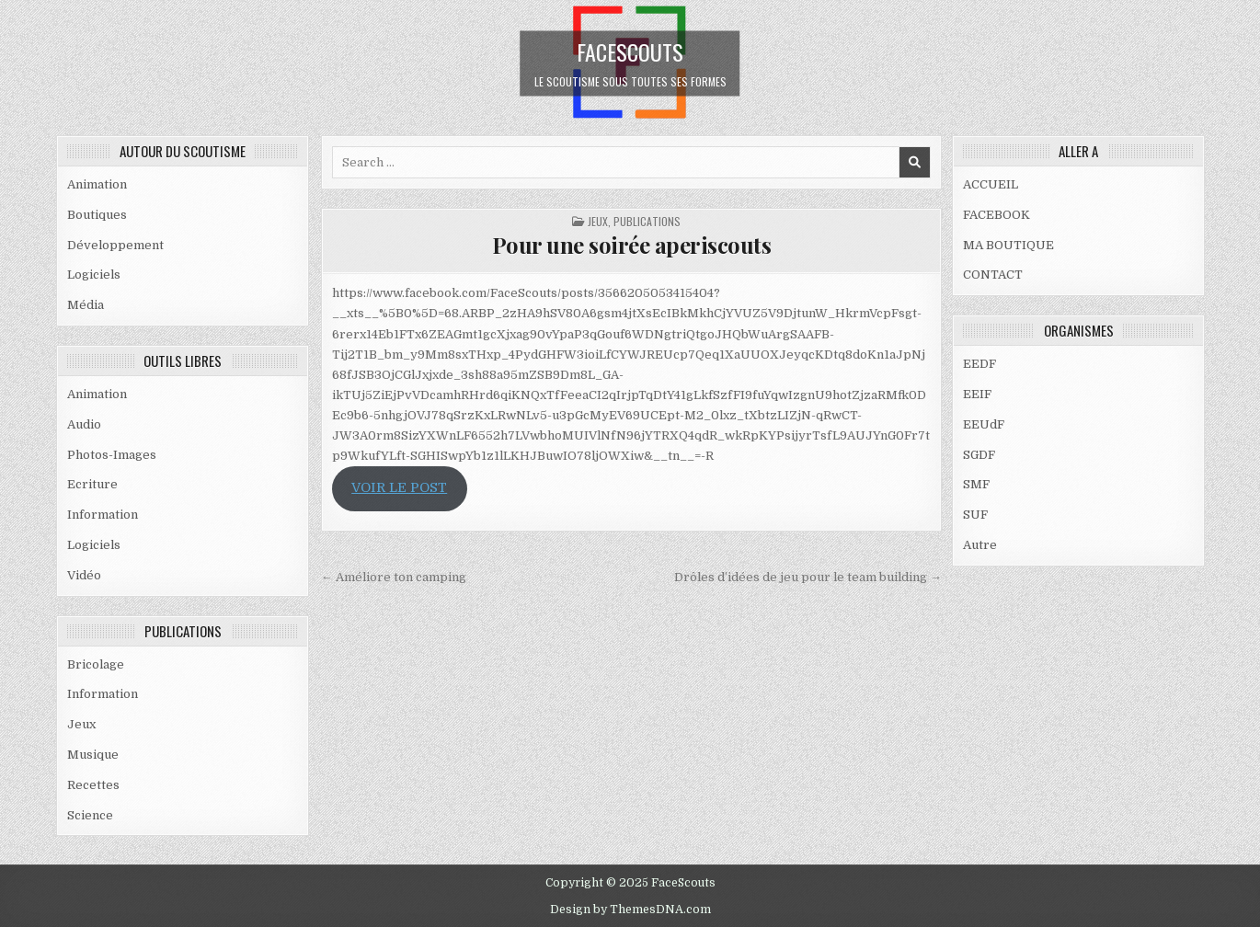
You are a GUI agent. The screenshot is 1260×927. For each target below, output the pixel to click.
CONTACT (993, 274)
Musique (93, 754)
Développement (115, 245)
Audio (84, 424)
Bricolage (95, 664)
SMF (976, 484)
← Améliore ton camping (393, 577)
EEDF (979, 364)
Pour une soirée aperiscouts (632, 244)
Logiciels (93, 274)
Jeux (81, 724)
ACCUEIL (990, 184)
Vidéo (84, 575)
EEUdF (983, 424)
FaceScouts (630, 50)
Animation (97, 184)
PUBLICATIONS (647, 221)
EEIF (977, 394)
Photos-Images (111, 455)
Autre (980, 545)
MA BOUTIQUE (1008, 245)
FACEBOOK (996, 215)
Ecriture (92, 484)
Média (85, 305)
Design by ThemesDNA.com (630, 909)
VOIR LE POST (399, 488)
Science (90, 815)
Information (102, 514)
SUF (975, 514)
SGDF (979, 455)
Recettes (93, 785)
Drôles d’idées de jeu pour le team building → (808, 577)
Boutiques (97, 215)
